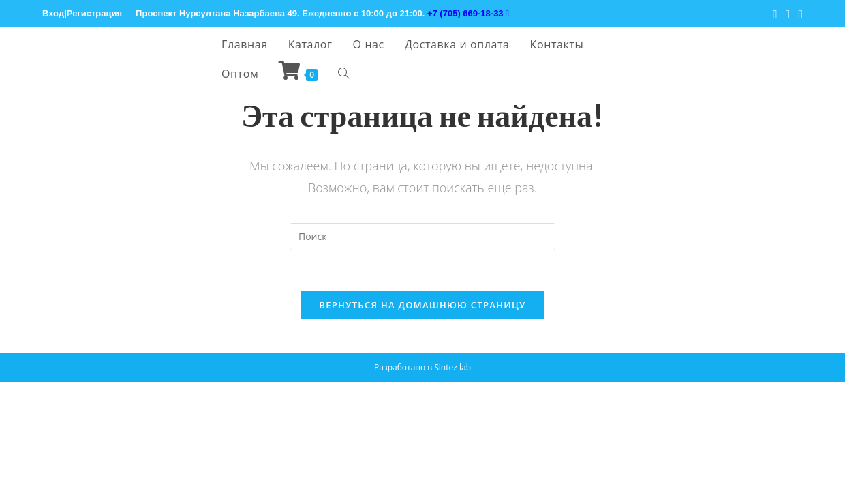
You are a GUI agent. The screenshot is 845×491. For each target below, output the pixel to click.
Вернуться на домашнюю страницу (422, 305)
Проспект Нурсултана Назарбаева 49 (216, 13)
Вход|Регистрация (82, 13)
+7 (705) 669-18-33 (468, 13)
